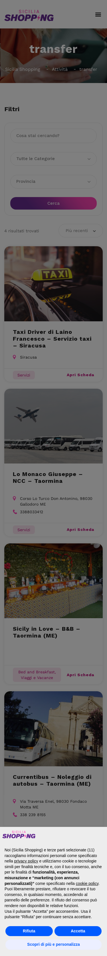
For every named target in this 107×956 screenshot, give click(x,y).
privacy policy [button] (26, 861)
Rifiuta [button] (29, 931)
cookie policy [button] (87, 883)
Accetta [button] (78, 931)
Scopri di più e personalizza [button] (53, 944)
